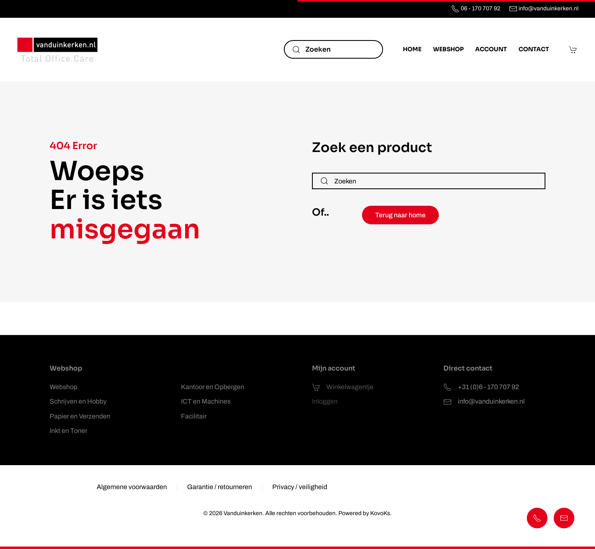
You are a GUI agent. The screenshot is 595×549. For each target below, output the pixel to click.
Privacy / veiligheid (299, 488)
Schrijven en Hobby (78, 401)
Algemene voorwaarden (132, 488)
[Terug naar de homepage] (58, 49)
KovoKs (379, 513)
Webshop (63, 386)
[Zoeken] (333, 49)
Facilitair (194, 416)
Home (412, 49)
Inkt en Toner (68, 430)
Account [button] (491, 49)
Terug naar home (400, 215)
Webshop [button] (448, 49)
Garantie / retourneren (219, 488)
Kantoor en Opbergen (212, 386)
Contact (534, 49)
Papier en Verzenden (80, 416)
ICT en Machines (206, 401)
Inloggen (325, 401)
